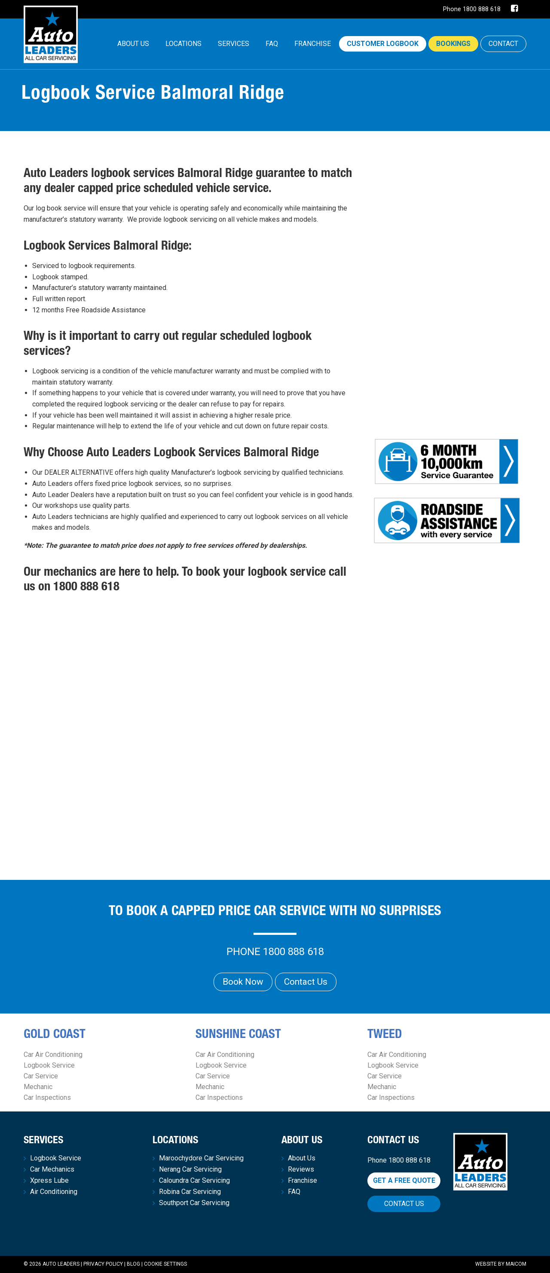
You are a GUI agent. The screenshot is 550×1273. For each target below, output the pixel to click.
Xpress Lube (49, 1180)
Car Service (41, 1076)
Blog (133, 1264)
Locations (183, 44)
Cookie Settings (165, 1264)
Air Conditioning (53, 1191)
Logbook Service (49, 1065)
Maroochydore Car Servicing (201, 1158)
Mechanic (38, 1087)
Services (233, 44)
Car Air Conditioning (53, 1054)
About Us (133, 44)
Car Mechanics (52, 1169)
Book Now (243, 982)
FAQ (272, 44)
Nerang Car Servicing (190, 1169)
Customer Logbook (383, 44)
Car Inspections (47, 1097)
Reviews (301, 1169)
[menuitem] (133, 44)
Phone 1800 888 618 (472, 9)
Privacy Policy (103, 1264)
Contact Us (305, 982)
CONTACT (503, 44)
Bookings (453, 44)
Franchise (312, 44)
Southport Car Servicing (194, 1203)
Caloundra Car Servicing (194, 1180)
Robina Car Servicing (190, 1191)
